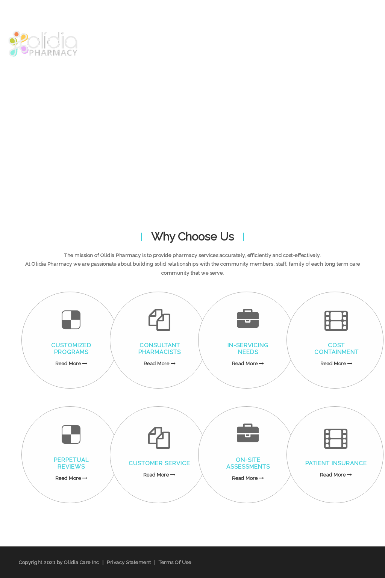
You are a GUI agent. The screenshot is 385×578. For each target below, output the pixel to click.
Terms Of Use (175, 562)
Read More (71, 363)
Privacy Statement (129, 562)
